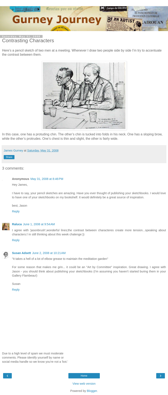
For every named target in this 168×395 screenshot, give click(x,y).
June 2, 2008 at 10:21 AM (49, 253)
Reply (16, 211)
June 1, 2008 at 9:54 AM (39, 224)
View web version (84, 383)
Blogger (92, 391)
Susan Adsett (21, 253)
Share (9, 157)
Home (84, 375)
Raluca (17, 224)
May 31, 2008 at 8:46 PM (46, 179)
